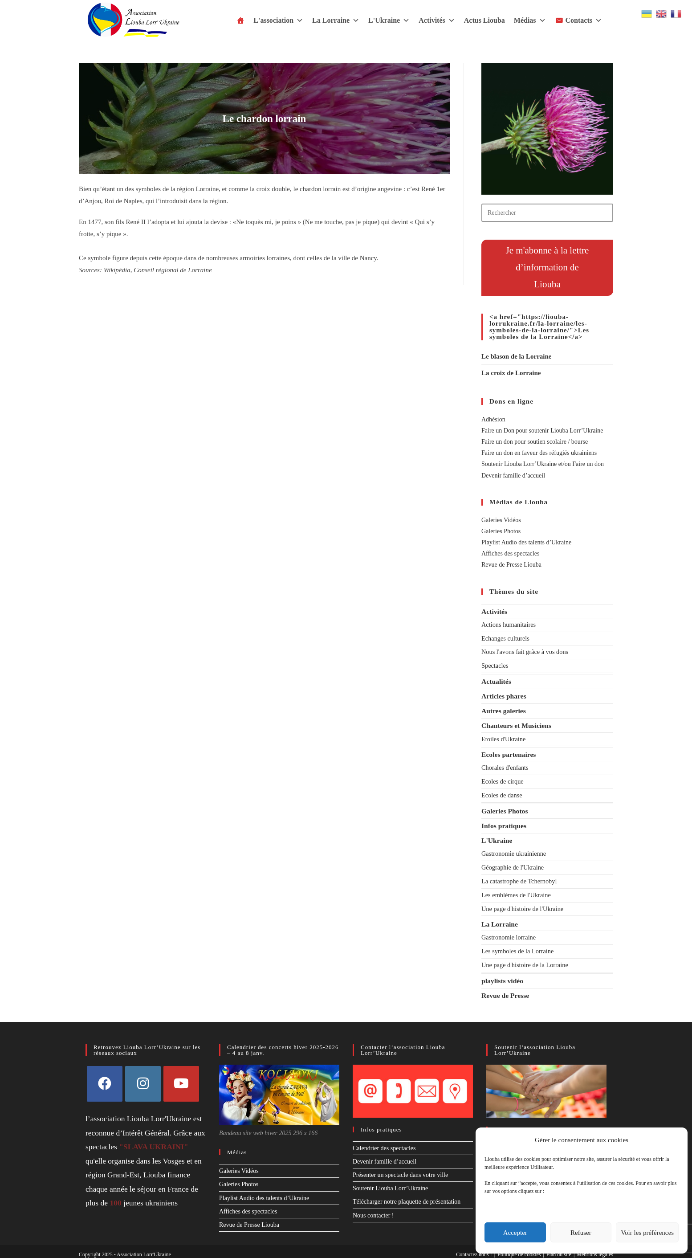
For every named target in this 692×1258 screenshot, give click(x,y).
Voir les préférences (647, 1232)
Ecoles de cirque (502, 779)
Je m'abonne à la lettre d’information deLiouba (547, 267)
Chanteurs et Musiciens (515, 723)
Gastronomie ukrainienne (513, 850)
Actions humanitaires (507, 624)
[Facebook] (104, 1077)
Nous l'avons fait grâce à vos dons (523, 651)
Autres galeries (503, 709)
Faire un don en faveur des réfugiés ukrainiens (539, 452)
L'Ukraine (389, 20)
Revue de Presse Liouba (511, 564)
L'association (278, 20)
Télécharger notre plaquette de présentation (406, 1195)
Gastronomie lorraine (507, 932)
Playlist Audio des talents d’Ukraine (526, 542)
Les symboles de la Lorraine (516, 945)
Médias (530, 20)
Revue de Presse (505, 989)
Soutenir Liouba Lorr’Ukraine (390, 1181)
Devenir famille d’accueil (513, 475)
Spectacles (494, 665)
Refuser (580, 1232)
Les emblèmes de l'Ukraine (515, 890)
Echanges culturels (504, 638)
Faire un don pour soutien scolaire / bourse (534, 441)
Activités (437, 20)
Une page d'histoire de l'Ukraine (521, 903)
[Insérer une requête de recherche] (547, 213)
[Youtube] (181, 1077)
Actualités (496, 680)
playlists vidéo (502, 974)
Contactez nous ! (474, 1248)
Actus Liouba (484, 20)
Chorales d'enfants (504, 765)
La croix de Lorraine (511, 372)
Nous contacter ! (373, 1208)
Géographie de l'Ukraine (511, 863)
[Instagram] (143, 1077)
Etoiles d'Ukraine (503, 737)
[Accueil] (240, 20)
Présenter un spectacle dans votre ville (400, 1168)
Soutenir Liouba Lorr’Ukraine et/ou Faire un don (542, 464)
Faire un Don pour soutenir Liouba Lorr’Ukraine (542, 430)
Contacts (584, 20)
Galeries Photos (501, 531)
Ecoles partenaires (508, 752)
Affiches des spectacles (510, 553)
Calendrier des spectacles (384, 1141)
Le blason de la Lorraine (516, 356)
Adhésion (493, 419)
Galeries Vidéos (501, 520)
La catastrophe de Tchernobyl (518, 877)
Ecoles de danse (501, 792)
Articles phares (503, 694)
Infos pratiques (503, 822)
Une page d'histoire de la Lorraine (523, 959)
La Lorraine (335, 20)
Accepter (515, 1232)
